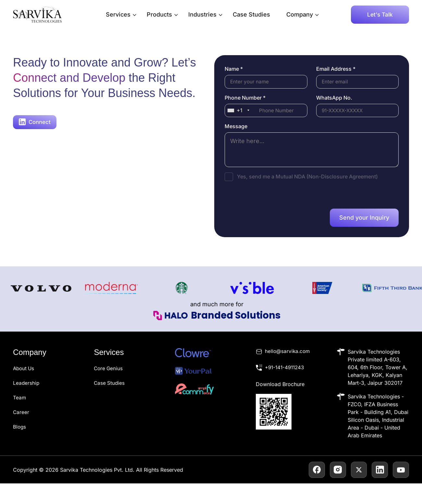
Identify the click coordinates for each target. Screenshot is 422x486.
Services (121, 14)
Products (162, 14)
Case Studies (251, 14)
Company (302, 14)
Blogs (20, 428)
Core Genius (109, 371)
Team (19, 399)
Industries (205, 14)
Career (21, 413)
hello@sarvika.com (288, 354)
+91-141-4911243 (286, 371)
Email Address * (335, 69)
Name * (234, 69)
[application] (133, 14)
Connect (35, 122)
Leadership (26, 385)
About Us (24, 371)
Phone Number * (245, 98)
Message (236, 128)
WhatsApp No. (334, 98)
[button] (380, 14)
